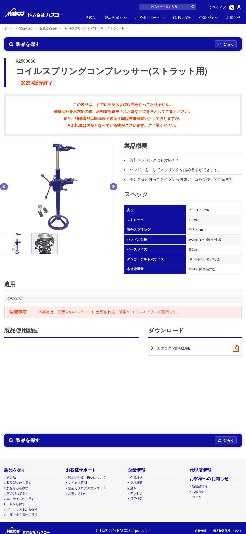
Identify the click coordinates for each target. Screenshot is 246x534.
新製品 (90, 17)
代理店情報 (182, 17)
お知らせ (233, 17)
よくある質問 (77, 483)
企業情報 (206, 17)
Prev (4, 187)
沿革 (133, 488)
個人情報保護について (227, 531)
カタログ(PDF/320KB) (175, 348)
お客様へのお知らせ (209, 478)
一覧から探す (15, 504)
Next (113, 187)
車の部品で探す (17, 493)
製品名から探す (17, 488)
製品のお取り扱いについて (87, 477)
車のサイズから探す (20, 499)
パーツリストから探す (22, 509)
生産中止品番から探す (22, 515)
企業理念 (136, 477)
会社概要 (136, 483)
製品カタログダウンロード (87, 488)
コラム (196, 497)
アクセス (136, 493)
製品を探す (114, 17)
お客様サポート (147, 17)
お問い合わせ (77, 493)
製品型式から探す (18, 483)
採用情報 (136, 499)
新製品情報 (200, 486)
